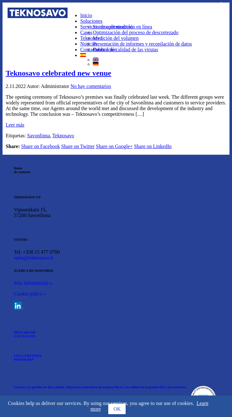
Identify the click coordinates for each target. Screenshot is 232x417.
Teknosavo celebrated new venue (58, 73)
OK (117, 409)
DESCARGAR (24, 332)
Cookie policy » (30, 293)
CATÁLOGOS (24, 336)
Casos (86, 32)
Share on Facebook (40, 146)
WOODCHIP (23, 359)
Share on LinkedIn (152, 146)
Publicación (105, 49)
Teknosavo (91, 38)
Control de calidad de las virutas (125, 49)
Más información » (33, 283)
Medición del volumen (116, 38)
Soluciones (91, 21)
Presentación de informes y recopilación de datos (142, 44)
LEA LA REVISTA (28, 356)
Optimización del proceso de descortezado (135, 32)
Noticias (88, 44)
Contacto (89, 49)
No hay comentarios (90, 86)
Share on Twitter (78, 146)
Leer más (15, 125)
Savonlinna (38, 135)
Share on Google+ (114, 146)
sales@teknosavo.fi (33, 257)
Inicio (86, 15)
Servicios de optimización (106, 26)
